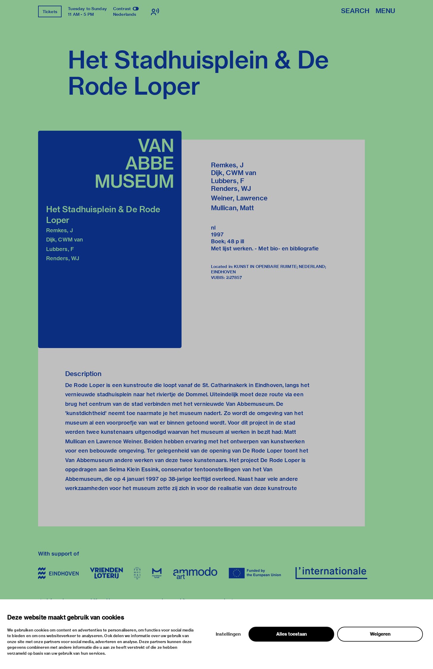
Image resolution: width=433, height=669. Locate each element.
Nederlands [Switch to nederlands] (124, 14)
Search (355, 11)
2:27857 (234, 277)
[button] (110, 239)
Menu (385, 11)
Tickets (50, 11)
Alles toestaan (291, 634)
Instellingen (228, 634)
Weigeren (380, 634)
